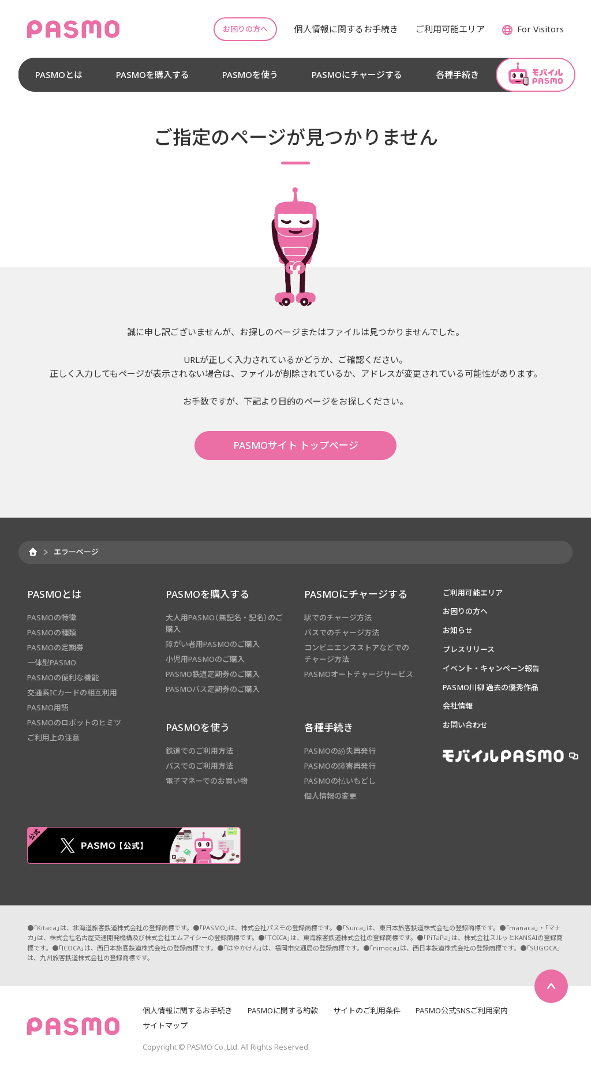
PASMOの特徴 (51, 617)
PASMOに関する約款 (283, 1010)
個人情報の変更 (330, 796)
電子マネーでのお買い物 (207, 781)
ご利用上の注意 (53, 737)
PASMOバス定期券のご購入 (213, 689)
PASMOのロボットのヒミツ (74, 722)
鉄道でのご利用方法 (199, 751)
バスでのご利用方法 (199, 766)
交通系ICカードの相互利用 (72, 692)
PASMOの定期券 (55, 647)
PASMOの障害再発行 (340, 766)
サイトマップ (165, 1025)
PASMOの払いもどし (340, 781)
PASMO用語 (48, 707)
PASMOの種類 (51, 632)
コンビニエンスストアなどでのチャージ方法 (356, 653)
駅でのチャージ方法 (338, 617)
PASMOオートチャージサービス (358, 674)
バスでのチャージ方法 (341, 632)
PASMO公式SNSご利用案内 (462, 1010)
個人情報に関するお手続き (188, 1010)
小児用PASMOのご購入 (205, 659)
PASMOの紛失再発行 (340, 751)
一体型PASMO (51, 662)
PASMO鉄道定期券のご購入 (213, 674)
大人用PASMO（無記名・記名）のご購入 (224, 623)
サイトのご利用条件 (367, 1010)
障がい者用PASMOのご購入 (213, 644)
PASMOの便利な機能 (63, 677)
